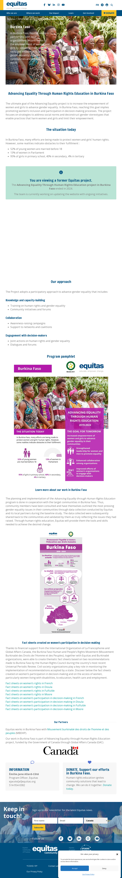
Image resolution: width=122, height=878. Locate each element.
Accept (75, 868)
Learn (71, 13)
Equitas (11, 19)
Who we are (12, 13)
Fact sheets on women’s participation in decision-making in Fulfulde (46, 705)
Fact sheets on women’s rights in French (29, 683)
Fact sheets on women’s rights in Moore (29, 694)
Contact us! (53, 866)
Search (111, 5)
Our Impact (54, 13)
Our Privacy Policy (88, 874)
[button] (117, 854)
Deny (104, 868)
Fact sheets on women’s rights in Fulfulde (30, 690)
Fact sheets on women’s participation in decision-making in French (45, 698)
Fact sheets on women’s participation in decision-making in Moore (44, 709)
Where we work (33, 13)
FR (97, 5)
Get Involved (88, 13)
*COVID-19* (32, 866)
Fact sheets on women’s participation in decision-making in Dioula (45, 701)
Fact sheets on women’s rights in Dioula (29, 687)
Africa (41, 19)
